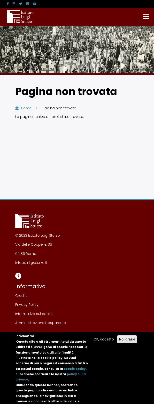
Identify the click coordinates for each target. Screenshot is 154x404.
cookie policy (75, 373)
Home (26, 108)
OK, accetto (103, 343)
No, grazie (127, 343)
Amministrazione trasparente (40, 322)
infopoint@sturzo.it (31, 262)
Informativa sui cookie (34, 313)
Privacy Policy (26, 304)
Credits (21, 295)
